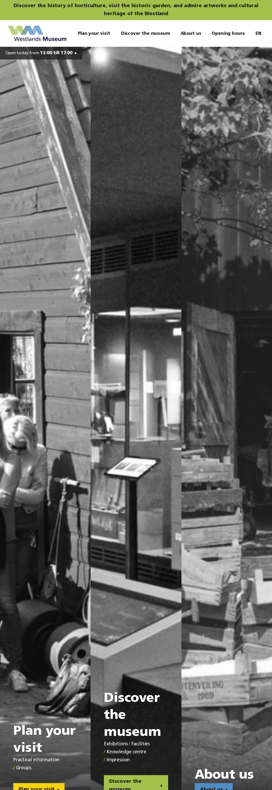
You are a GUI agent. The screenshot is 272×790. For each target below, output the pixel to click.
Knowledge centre (126, 752)
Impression (118, 760)
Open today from (39, 53)
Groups (23, 768)
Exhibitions (116, 744)
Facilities (140, 744)
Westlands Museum (37, 33)
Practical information (36, 760)
